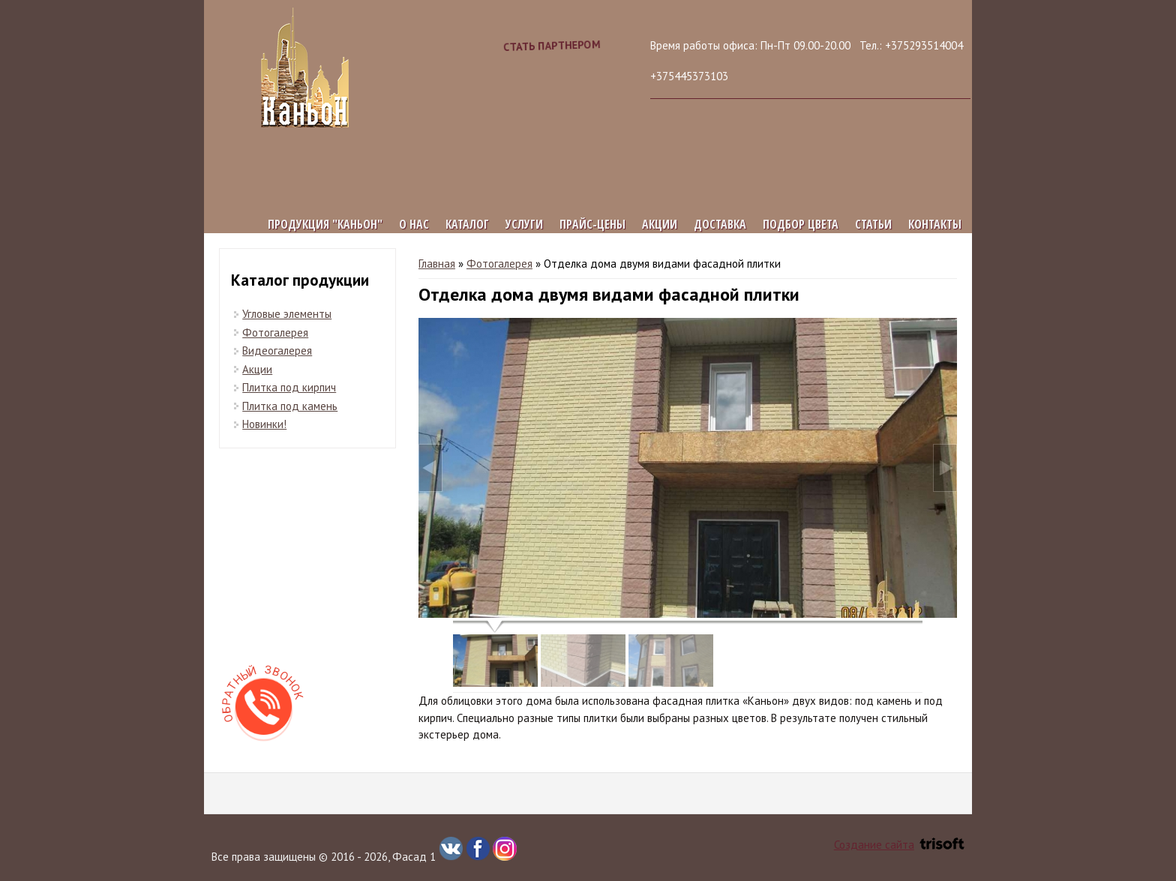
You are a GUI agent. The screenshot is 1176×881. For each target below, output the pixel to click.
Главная (436, 263)
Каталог (467, 224)
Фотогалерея (499, 263)
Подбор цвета (800, 224)
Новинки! (264, 424)
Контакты (935, 224)
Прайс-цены (593, 224)
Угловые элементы (287, 314)
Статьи (873, 224)
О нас (414, 224)
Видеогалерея (277, 350)
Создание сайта (899, 845)
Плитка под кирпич (289, 387)
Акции (659, 224)
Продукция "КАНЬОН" (325, 224)
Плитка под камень (290, 406)
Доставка (720, 224)
